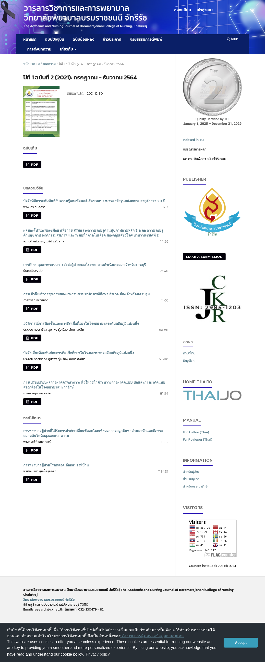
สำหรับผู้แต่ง (191, 479)
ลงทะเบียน (182, 10)
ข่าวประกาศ (112, 39)
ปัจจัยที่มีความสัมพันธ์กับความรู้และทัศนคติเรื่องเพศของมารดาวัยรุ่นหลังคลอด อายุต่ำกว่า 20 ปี (94, 201)
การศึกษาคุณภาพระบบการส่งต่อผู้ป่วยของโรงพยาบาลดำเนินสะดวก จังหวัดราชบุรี (84, 264)
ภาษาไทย (189, 353)
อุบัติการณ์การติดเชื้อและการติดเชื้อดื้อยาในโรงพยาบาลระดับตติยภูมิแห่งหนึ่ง (81, 323)
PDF (34, 164)
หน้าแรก (29, 39)
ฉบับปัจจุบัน (54, 39)
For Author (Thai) (196, 432)
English (188, 360)
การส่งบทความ (39, 49)
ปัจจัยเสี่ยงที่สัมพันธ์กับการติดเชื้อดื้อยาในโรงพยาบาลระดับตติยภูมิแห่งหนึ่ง (78, 353)
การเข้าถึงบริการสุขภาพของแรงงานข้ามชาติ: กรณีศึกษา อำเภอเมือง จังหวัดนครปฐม (86, 294)
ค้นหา (232, 39)
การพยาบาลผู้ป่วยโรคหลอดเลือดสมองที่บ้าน (56, 465)
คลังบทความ (47, 64)
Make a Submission (204, 257)
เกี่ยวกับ (67, 49)
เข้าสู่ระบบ (205, 10)
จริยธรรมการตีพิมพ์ (146, 39)
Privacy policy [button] (98, 654)
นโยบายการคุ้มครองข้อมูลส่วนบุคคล (152, 636)
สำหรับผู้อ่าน (191, 471)
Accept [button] (241, 643)
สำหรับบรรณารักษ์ (195, 486)
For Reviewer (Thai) (197, 439)
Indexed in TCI (193, 139)
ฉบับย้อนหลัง (83, 39)
